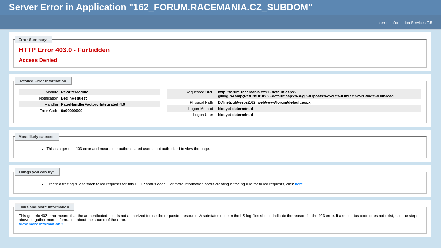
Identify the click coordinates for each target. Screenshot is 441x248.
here (299, 184)
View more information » (41, 224)
